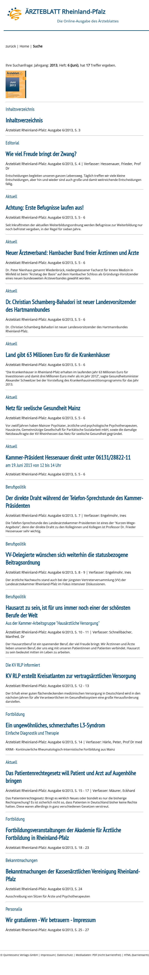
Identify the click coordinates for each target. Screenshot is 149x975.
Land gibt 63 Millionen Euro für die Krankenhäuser (58, 355)
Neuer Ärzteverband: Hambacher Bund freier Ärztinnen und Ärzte (72, 253)
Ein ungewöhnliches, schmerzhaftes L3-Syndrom (55, 725)
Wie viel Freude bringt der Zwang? (41, 154)
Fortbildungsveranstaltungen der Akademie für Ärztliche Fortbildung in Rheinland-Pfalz (63, 834)
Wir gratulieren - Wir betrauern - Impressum (51, 920)
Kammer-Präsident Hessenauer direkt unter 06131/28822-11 (68, 457)
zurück (11, 46)
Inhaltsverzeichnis (24, 120)
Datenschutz (65, 955)
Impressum (48, 955)
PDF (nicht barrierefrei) (106, 955)
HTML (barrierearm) (136, 955)
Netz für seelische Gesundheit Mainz (43, 408)
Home (24, 46)
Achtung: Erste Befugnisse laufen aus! (44, 207)
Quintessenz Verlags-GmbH (20, 955)
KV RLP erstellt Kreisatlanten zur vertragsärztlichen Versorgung (71, 676)
